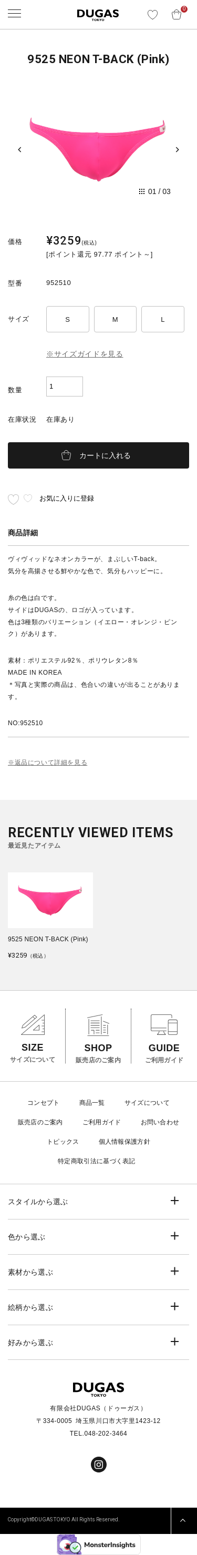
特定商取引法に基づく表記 (97, 1161)
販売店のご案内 (40, 1122)
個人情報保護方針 (124, 1141)
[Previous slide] (20, 149)
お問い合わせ (160, 1122)
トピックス (63, 1141)
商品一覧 (92, 1102)
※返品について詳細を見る (47, 762)
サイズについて (147, 1102)
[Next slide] (177, 149)
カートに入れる (105, 455)
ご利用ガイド (101, 1122)
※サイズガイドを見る (84, 354)
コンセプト (43, 1102)
